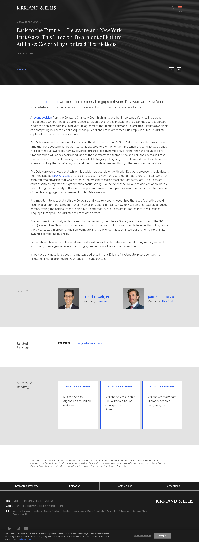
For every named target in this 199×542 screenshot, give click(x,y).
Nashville (100, 511)
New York (103, 301)
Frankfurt (31, 506)
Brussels (20, 506)
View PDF (23, 69)
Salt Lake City (139, 511)
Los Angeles (79, 511)
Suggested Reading (24, 385)
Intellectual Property (26, 485)
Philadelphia (124, 511)
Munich (52, 506)
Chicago (47, 511)
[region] (99, 536)
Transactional (172, 485)
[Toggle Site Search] (173, 8)
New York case (61, 175)
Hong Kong (27, 501)
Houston (66, 511)
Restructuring (124, 485)
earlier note (49, 101)
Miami (90, 511)
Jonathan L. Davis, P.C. (164, 297)
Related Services (23, 345)
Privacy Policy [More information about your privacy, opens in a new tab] (25, 539)
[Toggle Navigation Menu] (180, 8)
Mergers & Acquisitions (89, 343)
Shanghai (49, 501)
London (42, 506)
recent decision (42, 117)
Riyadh (39, 501)
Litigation (74, 485)
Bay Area (26, 511)
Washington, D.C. (20, 514)
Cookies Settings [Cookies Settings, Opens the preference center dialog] (142, 536)
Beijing (16, 501)
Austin (16, 511)
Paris (61, 506)
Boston (37, 511)
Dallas (56, 511)
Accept (162, 536)
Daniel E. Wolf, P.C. (97, 297)
